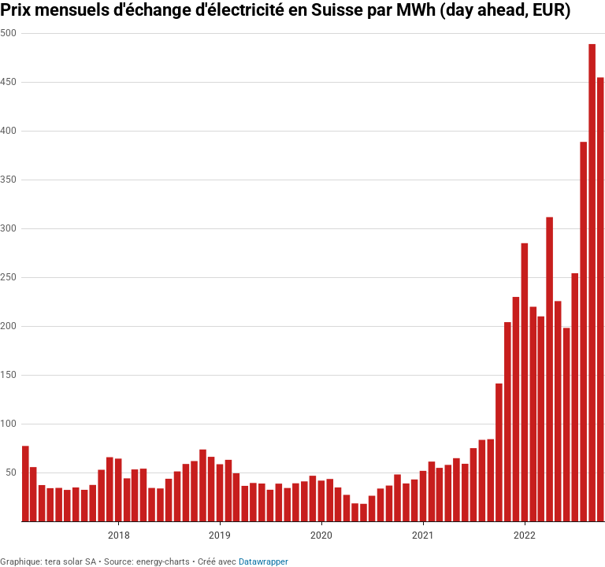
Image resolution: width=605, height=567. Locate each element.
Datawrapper (263, 562)
